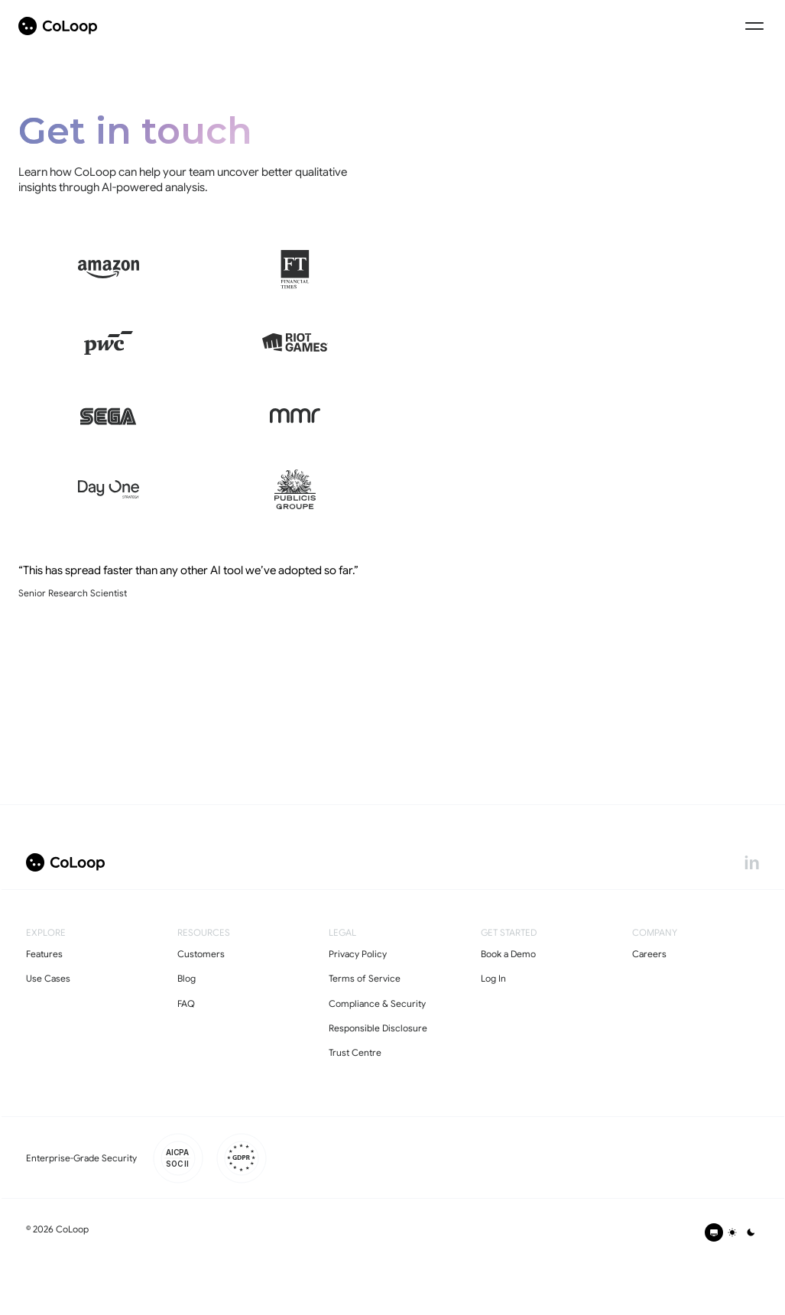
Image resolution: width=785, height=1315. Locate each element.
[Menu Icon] (754, 26)
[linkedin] (752, 862)
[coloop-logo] (57, 26)
